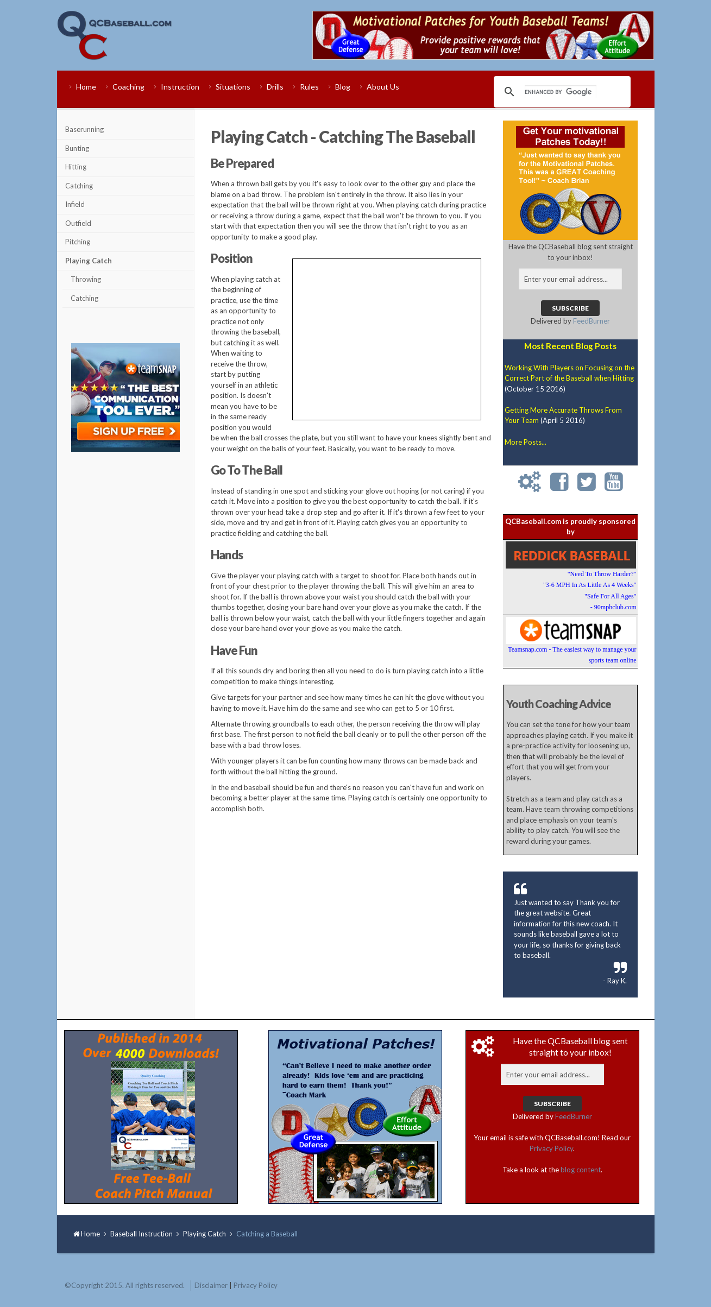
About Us (383, 86)
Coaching (128, 86)
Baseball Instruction (141, 1233)
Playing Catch (88, 260)
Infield (75, 204)
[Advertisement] (125, 631)
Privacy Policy (551, 1148)
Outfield (78, 223)
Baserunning (84, 129)
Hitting (75, 166)
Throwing (86, 279)
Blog (342, 86)
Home (86, 86)
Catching (79, 185)
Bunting (77, 148)
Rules (309, 86)
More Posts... (525, 442)
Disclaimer (211, 1285)
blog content (581, 1169)
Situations (233, 86)
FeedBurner (591, 321)
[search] (560, 91)
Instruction (180, 86)
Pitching (77, 241)
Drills (275, 86)
